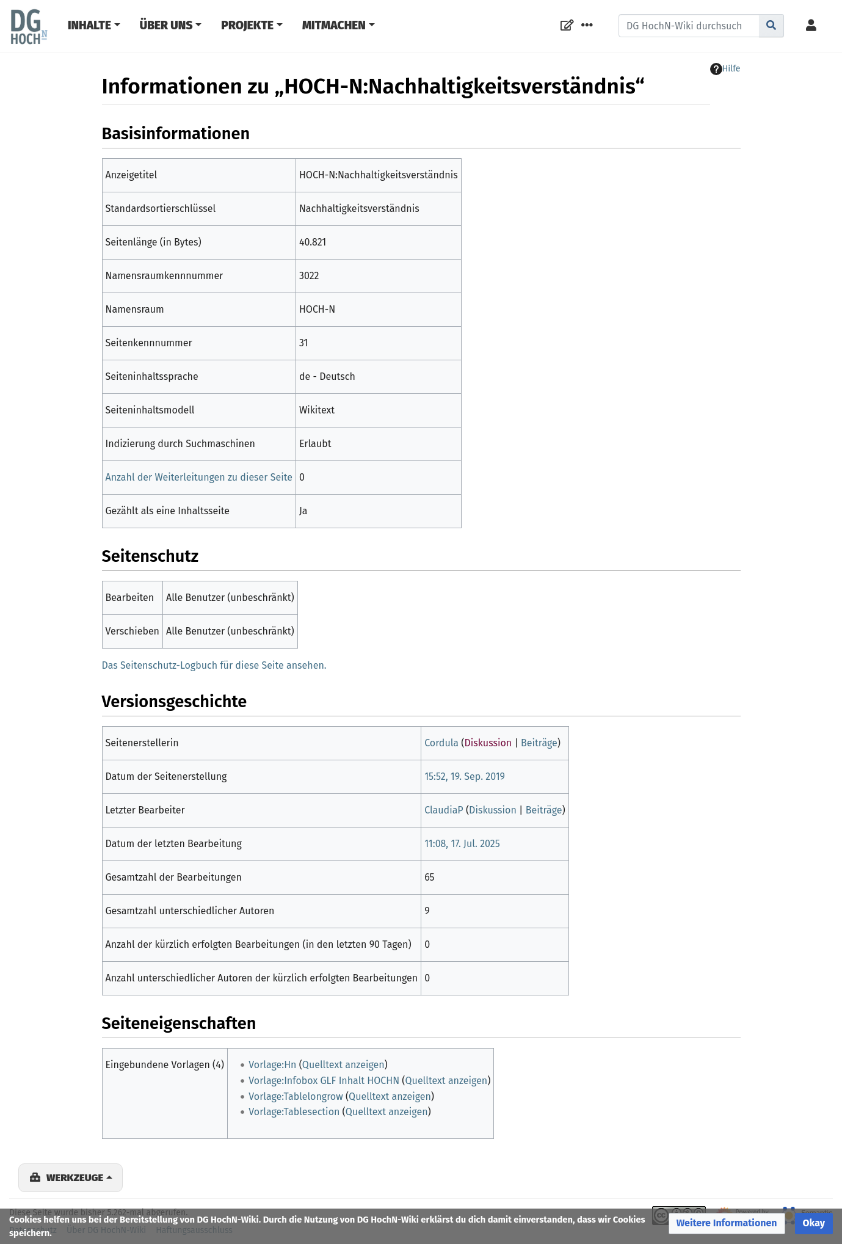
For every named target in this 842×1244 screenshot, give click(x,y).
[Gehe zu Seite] (771, 25)
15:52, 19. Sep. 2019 (464, 776)
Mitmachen (334, 25)
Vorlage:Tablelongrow (296, 1096)
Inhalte (89, 25)
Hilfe (725, 69)
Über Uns (166, 25)
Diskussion (488, 743)
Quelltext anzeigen (343, 1065)
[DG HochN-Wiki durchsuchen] (689, 25)
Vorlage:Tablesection (294, 1112)
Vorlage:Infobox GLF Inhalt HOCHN (324, 1080)
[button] (727, 1223)
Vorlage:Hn (272, 1065)
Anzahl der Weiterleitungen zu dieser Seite (199, 477)
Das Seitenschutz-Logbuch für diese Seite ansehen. (214, 665)
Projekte (247, 25)
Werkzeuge (74, 1177)
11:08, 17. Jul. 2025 (462, 843)
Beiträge (539, 743)
